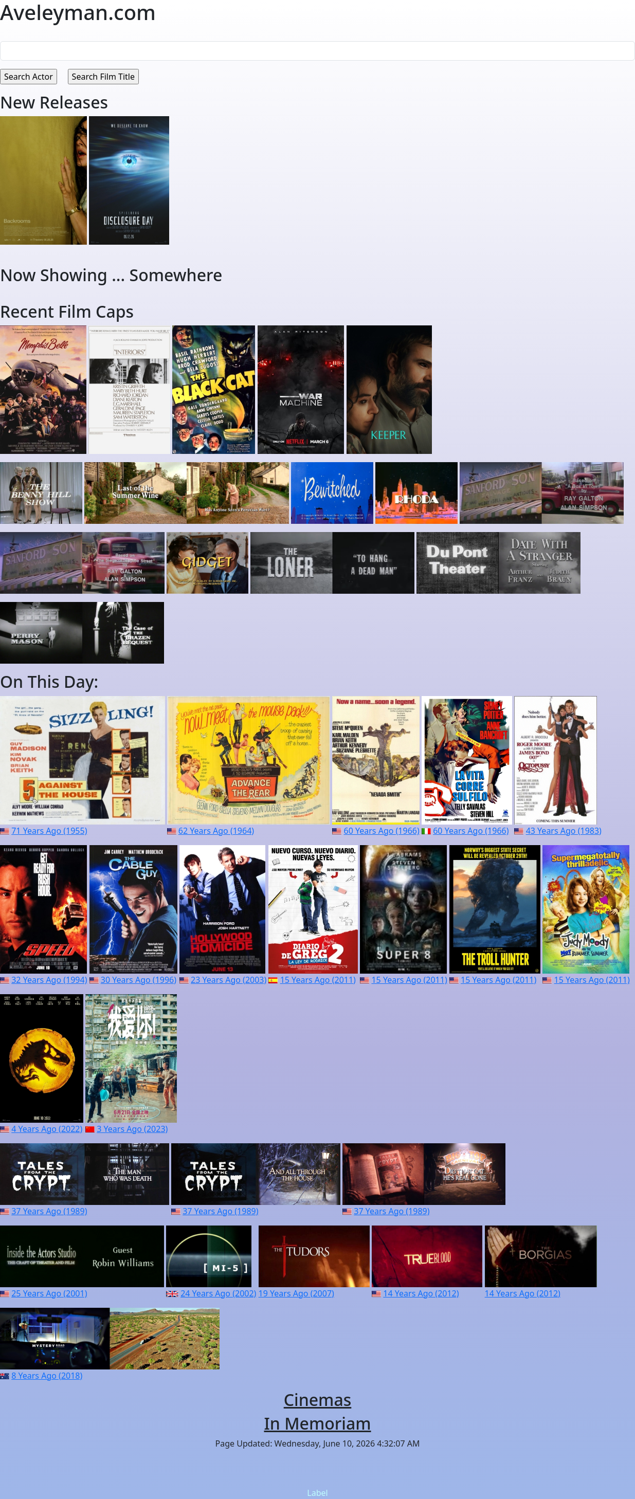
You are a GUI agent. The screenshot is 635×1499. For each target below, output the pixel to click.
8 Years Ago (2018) (46, 1375)
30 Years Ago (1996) (138, 979)
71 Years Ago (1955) (49, 830)
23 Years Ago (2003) (228, 979)
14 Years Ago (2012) (421, 1293)
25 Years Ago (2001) (49, 1293)
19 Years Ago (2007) (296, 1293)
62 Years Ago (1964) (216, 830)
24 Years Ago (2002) (218, 1293)
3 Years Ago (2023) (132, 1129)
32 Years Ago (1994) (49, 979)
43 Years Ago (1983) (564, 830)
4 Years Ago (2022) (46, 1129)
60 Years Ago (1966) (382, 830)
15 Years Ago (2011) (318, 979)
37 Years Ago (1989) (49, 1211)
